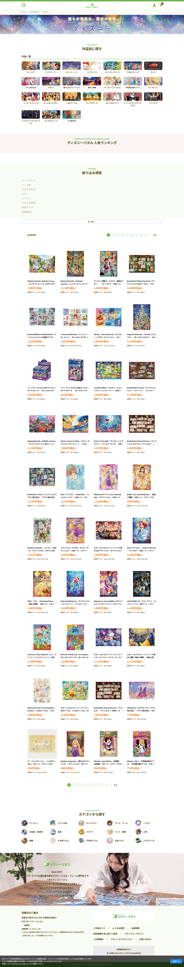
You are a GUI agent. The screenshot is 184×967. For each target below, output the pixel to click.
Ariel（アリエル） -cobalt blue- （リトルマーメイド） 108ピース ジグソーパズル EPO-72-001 (75, 497)
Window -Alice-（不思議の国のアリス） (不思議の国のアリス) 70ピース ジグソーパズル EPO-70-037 (142, 764)
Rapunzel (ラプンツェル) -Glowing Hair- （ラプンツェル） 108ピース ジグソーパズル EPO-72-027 (108, 497)
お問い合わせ (145, 939)
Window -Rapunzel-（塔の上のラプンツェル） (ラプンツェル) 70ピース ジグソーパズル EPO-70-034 (75, 764)
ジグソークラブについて (121, 939)
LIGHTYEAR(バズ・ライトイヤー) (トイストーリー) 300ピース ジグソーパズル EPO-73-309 (141, 604)
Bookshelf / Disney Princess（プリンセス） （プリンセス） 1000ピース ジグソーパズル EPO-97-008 (108, 711)
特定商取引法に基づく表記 (105, 933)
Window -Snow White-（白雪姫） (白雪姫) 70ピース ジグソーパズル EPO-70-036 (108, 764)
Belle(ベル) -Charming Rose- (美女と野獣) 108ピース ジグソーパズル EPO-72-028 (142, 497)
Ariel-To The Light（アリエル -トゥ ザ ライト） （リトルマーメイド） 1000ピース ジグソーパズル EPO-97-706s (108, 444)
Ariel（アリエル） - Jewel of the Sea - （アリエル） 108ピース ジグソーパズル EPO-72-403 (141, 551)
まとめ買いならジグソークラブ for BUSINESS (124, 953)
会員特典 (135, 928)
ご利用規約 (98, 939)
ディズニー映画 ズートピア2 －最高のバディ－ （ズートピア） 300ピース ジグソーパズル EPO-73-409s (108, 284)
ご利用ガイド (99, 928)
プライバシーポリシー (134, 933)
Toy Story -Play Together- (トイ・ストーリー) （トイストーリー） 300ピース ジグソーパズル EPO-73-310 (42, 657)
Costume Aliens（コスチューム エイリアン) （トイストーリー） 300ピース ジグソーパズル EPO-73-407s (109, 391)
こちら (40, 921)
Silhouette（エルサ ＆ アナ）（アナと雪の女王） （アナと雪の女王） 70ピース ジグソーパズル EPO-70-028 (141, 711)
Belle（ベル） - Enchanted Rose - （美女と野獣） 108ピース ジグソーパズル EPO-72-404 (41, 604)
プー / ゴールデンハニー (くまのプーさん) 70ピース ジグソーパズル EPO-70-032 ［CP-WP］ (41, 764)
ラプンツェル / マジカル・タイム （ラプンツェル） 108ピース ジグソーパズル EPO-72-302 (75, 551)
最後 (154, 235)
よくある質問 (118, 928)
